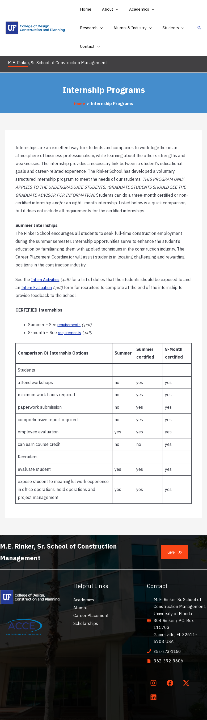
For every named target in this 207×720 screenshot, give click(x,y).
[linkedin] (154, 678)
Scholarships (85, 604)
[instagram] (154, 664)
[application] (112, 9)
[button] (106, 9)
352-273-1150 (168, 632)
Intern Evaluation (46, 268)
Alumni (80, 589)
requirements (70, 306)
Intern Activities (46, 261)
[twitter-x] (187, 664)
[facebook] (171, 664)
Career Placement (90, 597)
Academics (83, 581)
